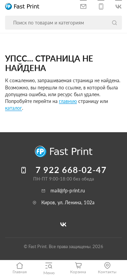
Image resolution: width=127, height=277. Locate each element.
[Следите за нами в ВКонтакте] (118, 5)
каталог (13, 108)
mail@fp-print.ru (67, 190)
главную (68, 101)
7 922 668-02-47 (71, 170)
